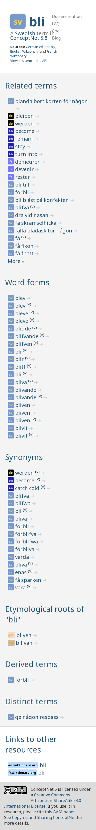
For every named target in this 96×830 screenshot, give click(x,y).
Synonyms (24, 457)
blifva (22, 207)
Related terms (31, 85)
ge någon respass (37, 717)
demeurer (28, 161)
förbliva (25, 549)
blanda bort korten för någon (51, 101)
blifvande (27, 336)
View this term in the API (29, 60)
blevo (22, 320)
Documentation (67, 16)
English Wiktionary (24, 51)
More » (16, 261)
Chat (56, 31)
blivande (26, 389)
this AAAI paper (59, 812)
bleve (22, 313)
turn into (27, 154)
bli (37, 21)
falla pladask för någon (44, 230)
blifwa (23, 503)
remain (24, 138)
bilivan (25, 642)
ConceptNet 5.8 (28, 37)
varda (22, 556)
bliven (23, 405)
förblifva (26, 534)
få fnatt (25, 253)
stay (20, 146)
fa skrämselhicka (36, 222)
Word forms (27, 282)
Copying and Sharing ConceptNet (44, 817)
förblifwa (27, 541)
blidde (23, 328)
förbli (22, 192)
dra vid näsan (32, 215)
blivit (22, 428)
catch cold (28, 488)
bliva (21, 382)
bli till (23, 184)
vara (21, 587)
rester (23, 176)
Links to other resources (31, 744)
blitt (21, 366)
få (18, 238)
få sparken (28, 580)
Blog (56, 38)
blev (21, 298)
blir (20, 359)
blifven (24, 343)
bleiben (25, 115)
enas (21, 572)
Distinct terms (31, 701)
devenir (25, 169)
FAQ (56, 23)
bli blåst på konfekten (42, 200)
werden (25, 123)
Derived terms (31, 664)
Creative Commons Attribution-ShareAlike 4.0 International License (42, 800)
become (25, 131)
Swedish (25, 33)
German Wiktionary (40, 46)
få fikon (25, 245)
